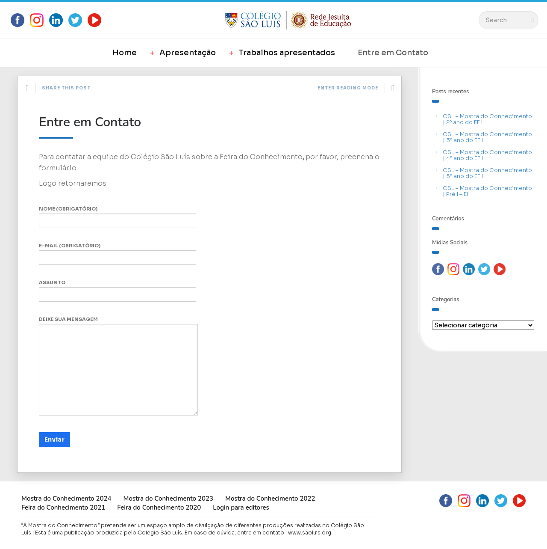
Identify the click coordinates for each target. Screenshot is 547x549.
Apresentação (187, 52)
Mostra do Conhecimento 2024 (66, 498)
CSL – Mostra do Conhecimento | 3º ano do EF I (487, 137)
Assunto (117, 291)
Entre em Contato (393, 52)
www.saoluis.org (309, 532)
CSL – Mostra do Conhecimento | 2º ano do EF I (487, 119)
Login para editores (241, 507)
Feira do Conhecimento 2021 (63, 507)
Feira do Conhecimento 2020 (159, 507)
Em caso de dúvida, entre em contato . (236, 532)
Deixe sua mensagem (118, 366)
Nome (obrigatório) (117, 217)
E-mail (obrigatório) (117, 254)
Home (124, 52)
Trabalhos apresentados (286, 52)
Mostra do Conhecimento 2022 (270, 498)
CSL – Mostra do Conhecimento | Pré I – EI (487, 191)
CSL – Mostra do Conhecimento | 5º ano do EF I (487, 173)
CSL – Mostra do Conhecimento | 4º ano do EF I (487, 155)
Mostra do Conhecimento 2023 (168, 498)
